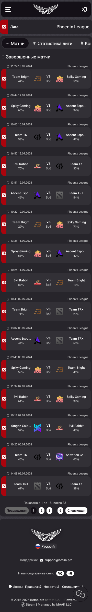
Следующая (76, 510)
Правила (31, 587)
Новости (50, 587)
